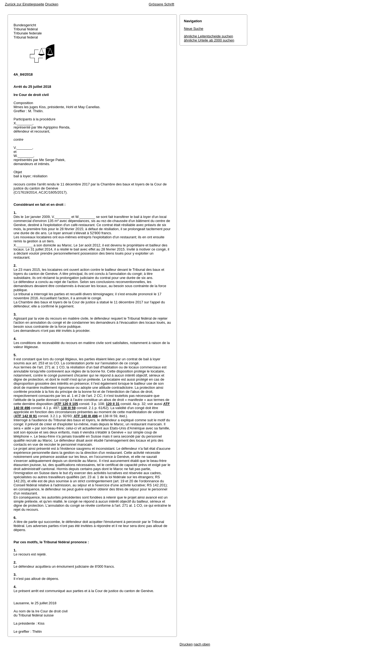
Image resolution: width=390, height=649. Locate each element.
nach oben (202, 644)
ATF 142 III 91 (26, 416)
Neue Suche (193, 29)
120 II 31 (113, 404)
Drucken (51, 4)
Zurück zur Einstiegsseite (24, 4)
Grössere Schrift (161, 4)
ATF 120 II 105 (66, 404)
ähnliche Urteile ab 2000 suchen (209, 40)
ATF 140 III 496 (86, 416)
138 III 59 (68, 408)
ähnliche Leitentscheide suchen (208, 36)
